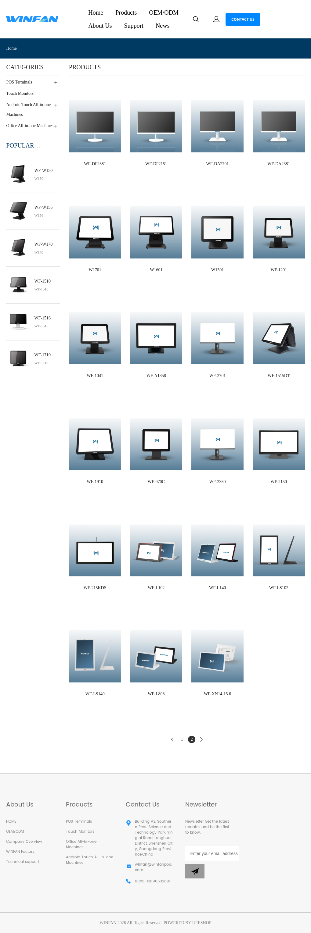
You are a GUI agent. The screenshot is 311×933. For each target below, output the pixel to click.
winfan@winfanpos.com (153, 867)
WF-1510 (42, 281)
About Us (100, 25)
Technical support (22, 862)
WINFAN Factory (20, 852)
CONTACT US (243, 19)
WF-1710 (42, 355)
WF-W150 (43, 170)
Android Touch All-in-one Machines (89, 860)
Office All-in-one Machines (81, 844)
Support (133, 25)
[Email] (212, 853)
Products (126, 12)
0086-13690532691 (152, 881)
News (163, 25)
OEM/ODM (164, 12)
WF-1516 (42, 318)
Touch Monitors (80, 832)
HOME (11, 821)
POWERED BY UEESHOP (188, 923)
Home (95, 12)
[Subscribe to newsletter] (194, 871)
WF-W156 (43, 207)
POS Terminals (79, 821)
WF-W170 (43, 244)
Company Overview (24, 842)
